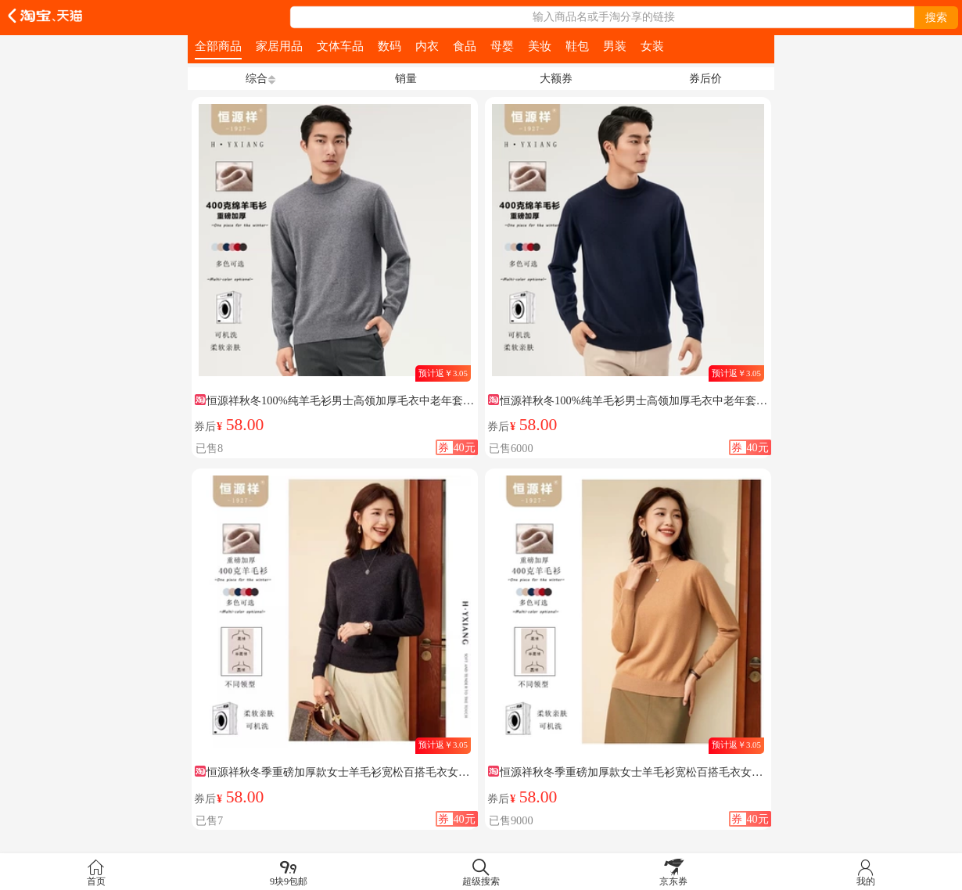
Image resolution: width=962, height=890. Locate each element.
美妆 (539, 45)
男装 (614, 45)
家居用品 (279, 45)
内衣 (427, 45)
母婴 (502, 45)
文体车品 (340, 45)
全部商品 (218, 45)
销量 (406, 78)
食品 (464, 45)
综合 (256, 78)
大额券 (556, 78)
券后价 (705, 78)
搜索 (936, 17)
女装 (652, 45)
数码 (389, 45)
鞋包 (577, 45)
